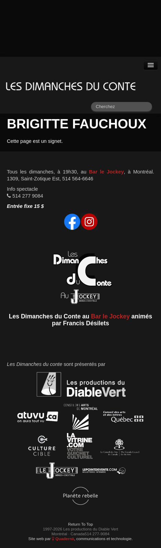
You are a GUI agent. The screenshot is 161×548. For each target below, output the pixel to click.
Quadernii (63, 538)
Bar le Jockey (106, 172)
